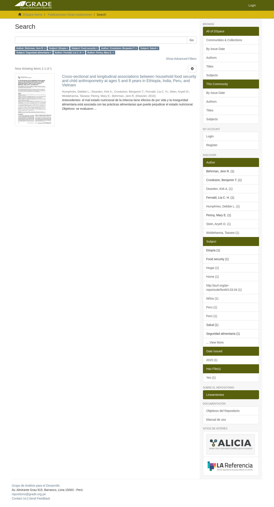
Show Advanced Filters (181, 58)
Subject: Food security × (84, 48)
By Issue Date (215, 49)
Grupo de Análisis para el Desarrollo (36, 485)
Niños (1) (212, 298)
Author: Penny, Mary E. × (100, 52)
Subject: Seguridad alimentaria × (33, 52)
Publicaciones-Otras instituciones (70, 14)
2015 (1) (211, 360)
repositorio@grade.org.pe (29, 494)
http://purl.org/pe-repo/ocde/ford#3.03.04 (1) (224, 287)
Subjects (212, 75)
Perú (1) (211, 316)
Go (192, 40)
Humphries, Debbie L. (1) (223, 206)
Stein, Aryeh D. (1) (218, 224)
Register (211, 145)
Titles (209, 66)
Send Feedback (39, 498)
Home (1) (212, 276)
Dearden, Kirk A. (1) (219, 188)
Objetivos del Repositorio (223, 410)
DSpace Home (32, 14)
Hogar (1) (212, 268)
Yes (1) (211, 377)
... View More (215, 342)
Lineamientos (215, 394)
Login (210, 136)
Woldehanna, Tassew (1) (222, 232)
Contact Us (19, 498)
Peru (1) (211, 307)
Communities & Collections (224, 40)
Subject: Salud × (149, 48)
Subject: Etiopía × (58, 48)
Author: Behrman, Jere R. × (30, 48)
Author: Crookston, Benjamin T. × (119, 48)
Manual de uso (216, 419)
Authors (211, 57)
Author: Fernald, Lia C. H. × (69, 52)
